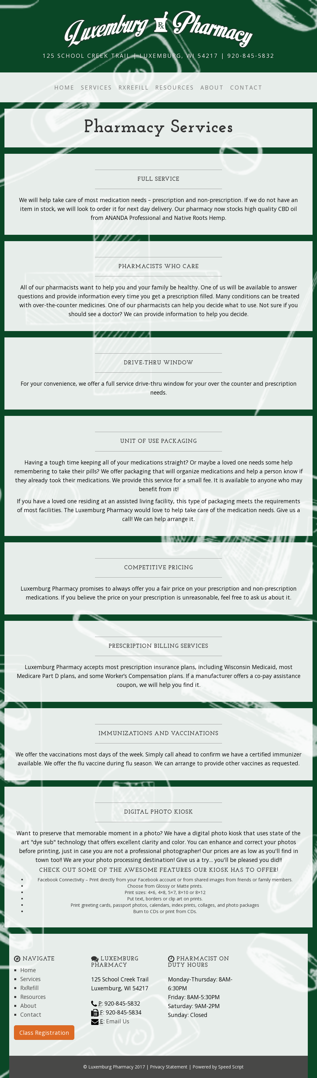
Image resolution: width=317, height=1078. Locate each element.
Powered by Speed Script (218, 1067)
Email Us (117, 1021)
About (212, 87)
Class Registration (44, 1032)
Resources (174, 87)
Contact (246, 87)
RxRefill (133, 87)
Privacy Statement (168, 1067)
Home (64, 87)
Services (96, 87)
